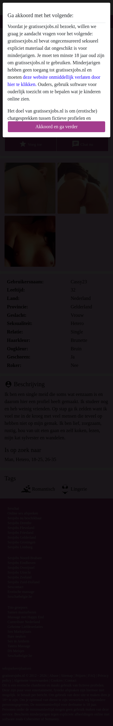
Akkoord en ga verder (57, 126)
